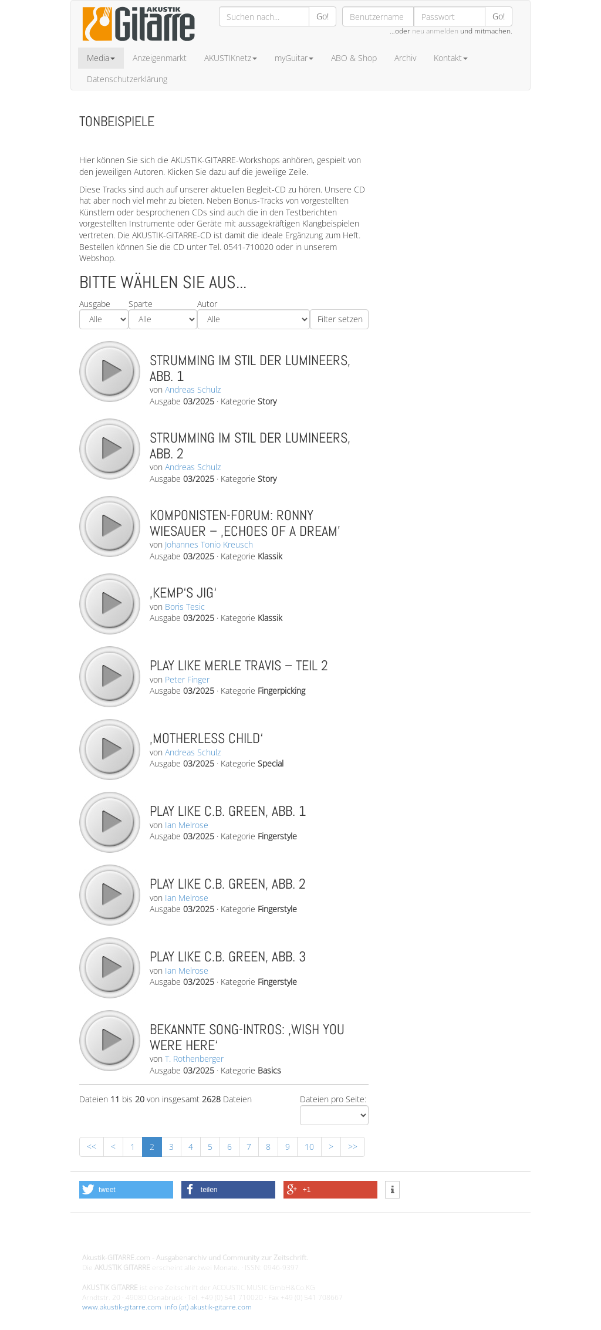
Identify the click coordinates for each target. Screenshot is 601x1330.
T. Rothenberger (194, 1058)
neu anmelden (435, 31)
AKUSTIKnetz (230, 57)
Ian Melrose (186, 825)
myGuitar (294, 57)
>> (352, 1146)
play (109, 371)
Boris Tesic (185, 606)
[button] (126, 1190)
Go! (322, 16)
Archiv (405, 57)
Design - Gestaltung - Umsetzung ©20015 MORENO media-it (178, 1238)
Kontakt (451, 57)
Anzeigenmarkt (160, 57)
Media (101, 57)
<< (91, 1146)
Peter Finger (187, 679)
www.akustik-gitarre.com (121, 1307)
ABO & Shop (354, 57)
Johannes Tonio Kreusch (209, 544)
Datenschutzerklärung (127, 79)
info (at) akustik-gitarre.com (208, 1307)
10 (309, 1146)
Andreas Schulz (193, 389)
